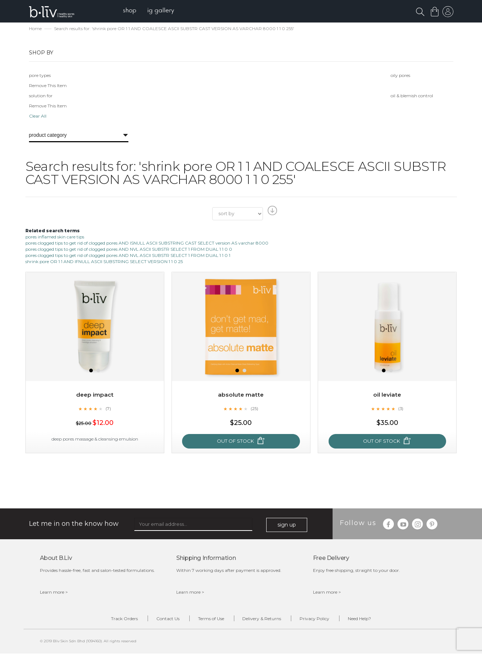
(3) (400, 409)
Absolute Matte (241, 395)
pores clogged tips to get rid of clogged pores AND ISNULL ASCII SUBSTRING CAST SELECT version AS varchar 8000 (146, 243)
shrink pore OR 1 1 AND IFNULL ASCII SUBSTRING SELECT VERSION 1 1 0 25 (104, 262)
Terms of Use (209, 619)
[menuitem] (132, 11)
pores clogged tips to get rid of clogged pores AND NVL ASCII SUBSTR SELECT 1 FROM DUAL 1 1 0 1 (127, 256)
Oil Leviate (387, 395)
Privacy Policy (321, 619)
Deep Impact (94, 395)
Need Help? (370, 619)
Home (35, 29)
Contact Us (161, 619)
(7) (108, 409)
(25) (254, 409)
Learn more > (54, 592)
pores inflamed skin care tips (54, 237)
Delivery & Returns (264, 619)
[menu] (151, 11)
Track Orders (113, 619)
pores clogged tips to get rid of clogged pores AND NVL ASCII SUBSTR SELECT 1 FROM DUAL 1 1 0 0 (128, 250)
